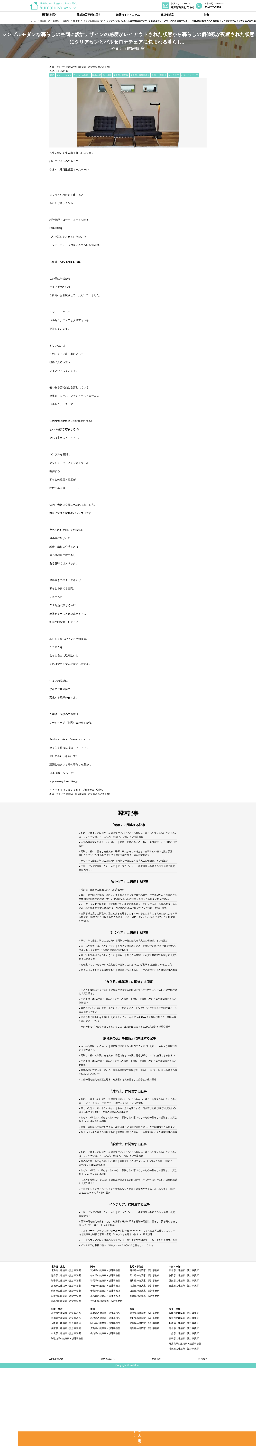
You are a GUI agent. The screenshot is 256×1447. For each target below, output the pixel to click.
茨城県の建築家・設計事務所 (105, 1348)
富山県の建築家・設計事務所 (144, 1354)
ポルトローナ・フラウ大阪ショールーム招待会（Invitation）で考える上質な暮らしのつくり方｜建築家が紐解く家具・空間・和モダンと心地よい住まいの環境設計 (127, 1305)
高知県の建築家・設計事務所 (144, 1406)
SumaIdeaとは (56, 1437)
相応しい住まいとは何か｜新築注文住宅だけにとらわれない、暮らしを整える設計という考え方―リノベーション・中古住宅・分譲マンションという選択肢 (127, 835)
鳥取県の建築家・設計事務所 (105, 1391)
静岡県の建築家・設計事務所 (184, 1354)
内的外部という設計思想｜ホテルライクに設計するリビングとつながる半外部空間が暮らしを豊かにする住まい (127, 1049)
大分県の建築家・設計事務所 (184, 1411)
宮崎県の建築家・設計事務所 (184, 1417)
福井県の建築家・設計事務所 (144, 1364)
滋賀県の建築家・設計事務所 (66, 1391)
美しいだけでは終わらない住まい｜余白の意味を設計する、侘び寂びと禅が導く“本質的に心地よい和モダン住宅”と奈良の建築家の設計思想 (126, 973)
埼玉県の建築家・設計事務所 (105, 1364)
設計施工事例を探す (89, 14)
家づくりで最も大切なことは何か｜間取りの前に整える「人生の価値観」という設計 (127, 865)
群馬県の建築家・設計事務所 (105, 1359)
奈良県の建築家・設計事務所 (66, 1411)
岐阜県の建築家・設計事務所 (184, 1348)
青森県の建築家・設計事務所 (66, 1354)
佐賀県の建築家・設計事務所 (184, 1396)
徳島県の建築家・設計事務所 (144, 1391)
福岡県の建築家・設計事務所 (184, 1391)
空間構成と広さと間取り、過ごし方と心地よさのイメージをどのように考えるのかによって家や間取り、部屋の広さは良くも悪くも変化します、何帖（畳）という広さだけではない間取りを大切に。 (127, 937)
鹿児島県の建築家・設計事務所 (185, 1422)
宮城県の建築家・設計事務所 (66, 1364)
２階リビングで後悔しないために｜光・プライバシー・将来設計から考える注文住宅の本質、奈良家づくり (127, 876)
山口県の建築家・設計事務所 (105, 1411)
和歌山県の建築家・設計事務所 (67, 1417)
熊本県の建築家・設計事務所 (184, 1406)
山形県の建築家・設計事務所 (66, 1374)
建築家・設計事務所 (49, 21)
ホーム (33, 21)
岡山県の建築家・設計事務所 (105, 1401)
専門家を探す (49, 14)
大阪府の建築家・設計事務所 (66, 1401)
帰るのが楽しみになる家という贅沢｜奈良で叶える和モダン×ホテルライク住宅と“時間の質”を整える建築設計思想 (126, 1230)
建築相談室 (167, 14)
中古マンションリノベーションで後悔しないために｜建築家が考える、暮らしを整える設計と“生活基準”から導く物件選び (127, 1260)
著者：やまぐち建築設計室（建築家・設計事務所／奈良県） (84, 66)
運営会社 (203, 1437)
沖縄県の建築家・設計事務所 (184, 1427)
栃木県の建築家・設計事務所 (105, 1354)
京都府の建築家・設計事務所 (66, 1396)
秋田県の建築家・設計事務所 (66, 1369)
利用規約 (157, 1437)
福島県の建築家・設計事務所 (66, 1379)
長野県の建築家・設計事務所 (144, 1374)
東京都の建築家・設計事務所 (105, 1374)
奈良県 (66, 21)
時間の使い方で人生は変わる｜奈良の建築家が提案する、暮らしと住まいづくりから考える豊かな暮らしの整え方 (127, 1124)
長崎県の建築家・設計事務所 (184, 1401)
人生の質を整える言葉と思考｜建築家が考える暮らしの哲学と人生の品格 (124, 1132)
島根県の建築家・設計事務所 (105, 1396)
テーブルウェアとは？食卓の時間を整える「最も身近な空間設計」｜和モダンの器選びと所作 (127, 1315)
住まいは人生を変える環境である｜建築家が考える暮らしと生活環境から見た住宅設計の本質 (127, 1004)
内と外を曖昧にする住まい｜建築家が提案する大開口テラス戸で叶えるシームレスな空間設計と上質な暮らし (127, 1028)
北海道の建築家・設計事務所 (66, 1348)
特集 (206, 14)
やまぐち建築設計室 (93, 21)
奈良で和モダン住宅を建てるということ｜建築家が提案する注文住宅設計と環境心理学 (127, 1069)
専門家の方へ (108, 1437)
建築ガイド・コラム (128, 14)
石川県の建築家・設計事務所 (144, 1359)
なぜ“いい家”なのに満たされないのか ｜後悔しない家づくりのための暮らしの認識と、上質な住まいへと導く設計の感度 (127, 1175)
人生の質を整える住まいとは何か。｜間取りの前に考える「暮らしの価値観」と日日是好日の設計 (127, 845)
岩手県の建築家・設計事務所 (66, 1359)
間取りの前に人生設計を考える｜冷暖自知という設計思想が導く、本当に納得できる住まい (127, 1104)
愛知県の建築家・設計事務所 (184, 1359)
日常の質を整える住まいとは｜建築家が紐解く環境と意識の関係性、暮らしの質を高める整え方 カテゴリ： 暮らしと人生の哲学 (127, 1295)
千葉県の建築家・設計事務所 (105, 1369)
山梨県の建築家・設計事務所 (144, 1369)
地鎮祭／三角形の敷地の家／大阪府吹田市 (106, 898)
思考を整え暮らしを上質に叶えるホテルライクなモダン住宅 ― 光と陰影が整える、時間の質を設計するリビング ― (126, 1059)
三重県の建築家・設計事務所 (184, 1364)
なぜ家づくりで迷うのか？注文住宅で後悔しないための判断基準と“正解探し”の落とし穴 (128, 994)
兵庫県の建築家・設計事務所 (66, 1406)
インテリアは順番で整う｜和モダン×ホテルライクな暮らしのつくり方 (122, 1323)
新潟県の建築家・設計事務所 (144, 1348)
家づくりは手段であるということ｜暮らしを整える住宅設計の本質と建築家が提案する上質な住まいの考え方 (127, 984)
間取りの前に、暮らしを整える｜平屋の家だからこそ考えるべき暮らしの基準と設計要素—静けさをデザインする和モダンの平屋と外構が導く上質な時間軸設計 (127, 855)
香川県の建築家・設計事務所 (144, 1396)
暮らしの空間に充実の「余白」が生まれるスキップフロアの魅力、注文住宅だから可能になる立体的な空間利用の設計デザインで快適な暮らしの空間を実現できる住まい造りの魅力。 (127, 908)
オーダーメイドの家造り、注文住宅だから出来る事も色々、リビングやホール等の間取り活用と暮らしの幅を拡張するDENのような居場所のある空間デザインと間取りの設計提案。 (127, 922)
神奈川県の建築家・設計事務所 (106, 1379)
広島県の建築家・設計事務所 (105, 1406)
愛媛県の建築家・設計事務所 (144, 1401)
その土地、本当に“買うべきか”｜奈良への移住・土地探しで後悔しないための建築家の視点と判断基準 (128, 1038)
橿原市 (76, 21)
